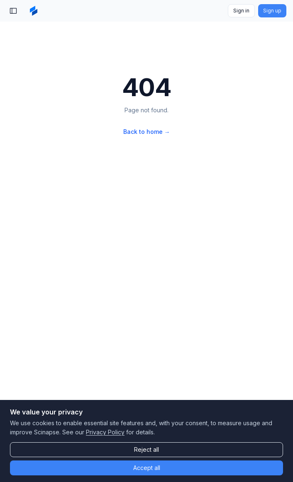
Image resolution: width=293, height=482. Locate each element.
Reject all (146, 449)
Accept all (146, 467)
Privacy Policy (105, 432)
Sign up (272, 10)
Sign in (241, 10)
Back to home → (146, 131)
